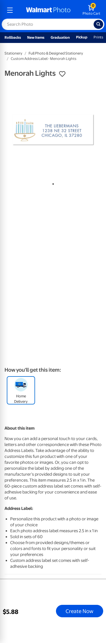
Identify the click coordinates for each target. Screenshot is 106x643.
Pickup (81, 37)
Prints (98, 37)
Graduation (60, 37)
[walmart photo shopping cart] (91, 10)
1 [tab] (52, 183)
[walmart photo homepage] (48, 10)
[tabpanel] (53, 129)
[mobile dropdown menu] (10, 10)
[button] (62, 74)
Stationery (13, 53)
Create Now (79, 611)
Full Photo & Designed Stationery (56, 53)
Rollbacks (13, 37)
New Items (35, 37)
